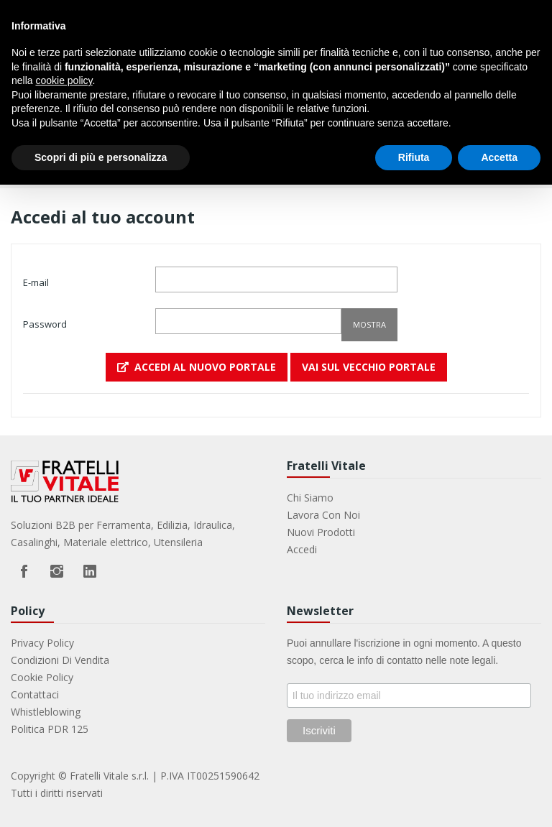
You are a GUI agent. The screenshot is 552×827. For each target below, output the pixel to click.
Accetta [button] (499, 157)
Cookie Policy (42, 677)
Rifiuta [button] (414, 157)
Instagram (57, 571)
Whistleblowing (45, 712)
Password (45, 324)
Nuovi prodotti (321, 532)
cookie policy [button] (63, 80)
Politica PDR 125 (49, 729)
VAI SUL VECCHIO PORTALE (369, 367)
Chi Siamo (310, 497)
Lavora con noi (323, 515)
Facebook (24, 571)
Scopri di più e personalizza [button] (100, 157)
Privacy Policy (42, 643)
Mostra (369, 324)
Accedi (302, 549)
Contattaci (35, 694)
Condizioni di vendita (60, 660)
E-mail (36, 282)
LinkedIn (90, 571)
